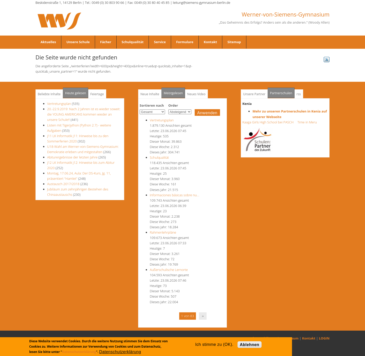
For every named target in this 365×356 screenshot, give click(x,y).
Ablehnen (249, 345)
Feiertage (97, 94)
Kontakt (210, 42)
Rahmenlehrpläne (163, 232)
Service (160, 42)
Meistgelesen (173, 93)
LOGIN (324, 338)
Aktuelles (48, 42)
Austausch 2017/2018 (63, 184)
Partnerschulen (282, 91)
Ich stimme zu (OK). (214, 344)
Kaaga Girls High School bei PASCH (269, 122)
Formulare (184, 42)
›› (203, 316)
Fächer (105, 42)
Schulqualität (133, 42)
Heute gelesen (75, 93)
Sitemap (234, 42)
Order (173, 105)
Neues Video (196, 94)
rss (299, 94)
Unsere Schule (78, 42)
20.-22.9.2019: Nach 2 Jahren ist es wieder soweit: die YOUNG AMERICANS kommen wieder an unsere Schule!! (83, 114)
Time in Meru (307, 122)
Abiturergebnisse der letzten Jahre (72, 157)
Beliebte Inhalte (49, 94)
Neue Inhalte (149, 94)
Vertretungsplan (59, 103)
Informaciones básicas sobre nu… (174, 195)
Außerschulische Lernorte (169, 269)
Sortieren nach (152, 105)
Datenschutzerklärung (79, 352)
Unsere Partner (254, 94)
